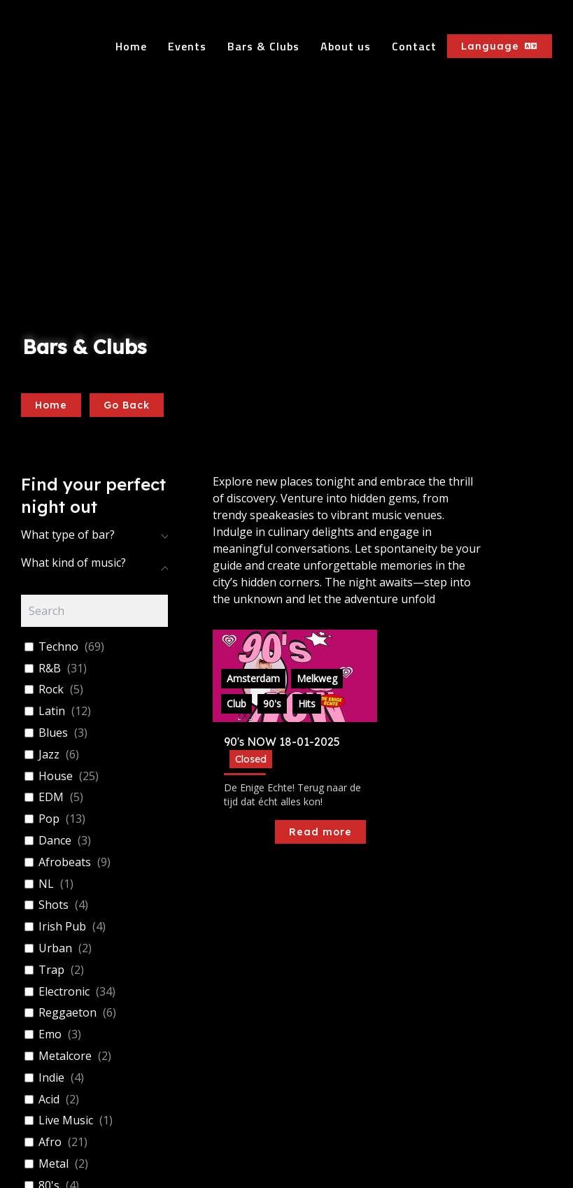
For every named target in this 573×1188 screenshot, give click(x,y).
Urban (55, 948)
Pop (48, 819)
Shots (53, 905)
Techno (58, 646)
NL (46, 884)
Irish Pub (62, 926)
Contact (414, 46)
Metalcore (65, 1056)
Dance (54, 840)
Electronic (64, 991)
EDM (51, 797)
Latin (51, 711)
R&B (49, 668)
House (55, 776)
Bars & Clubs (263, 46)
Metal (53, 1164)
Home (131, 46)
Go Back (127, 405)
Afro (50, 1142)
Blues (53, 733)
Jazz (48, 754)
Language (499, 46)
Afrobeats (64, 862)
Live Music (65, 1120)
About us (345, 46)
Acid (48, 1099)
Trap (51, 970)
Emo (50, 1034)
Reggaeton (67, 1012)
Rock (51, 689)
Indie (51, 1077)
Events (187, 46)
